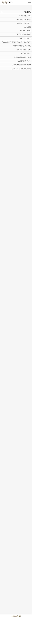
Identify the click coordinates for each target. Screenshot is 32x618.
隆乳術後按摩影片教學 (24, 45)
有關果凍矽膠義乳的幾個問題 (22, 41)
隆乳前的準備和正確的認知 (22, 52)
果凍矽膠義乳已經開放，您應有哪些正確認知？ (16, 37)
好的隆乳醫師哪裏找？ (24, 56)
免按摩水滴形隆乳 (25, 26)
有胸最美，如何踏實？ (24, 18)
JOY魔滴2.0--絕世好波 (24, 15)
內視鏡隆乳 (16, 7)
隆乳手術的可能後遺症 (24, 30)
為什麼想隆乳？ (26, 48)
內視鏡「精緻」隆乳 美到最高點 (21, 63)
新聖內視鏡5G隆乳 (25, 11)
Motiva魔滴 (27, 22)
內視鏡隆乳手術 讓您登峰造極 (22, 60)
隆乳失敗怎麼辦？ (25, 33)
